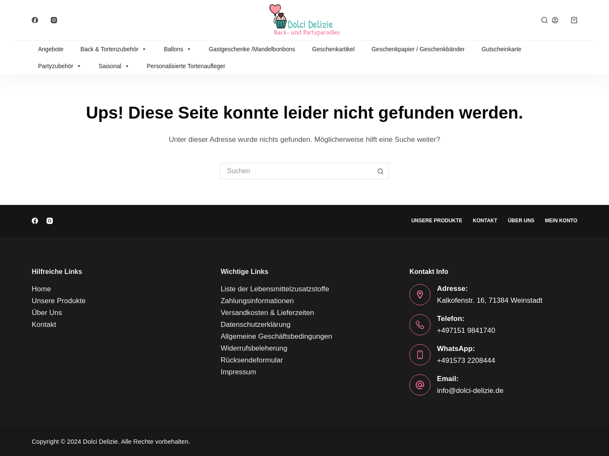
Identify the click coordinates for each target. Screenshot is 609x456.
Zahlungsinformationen (257, 301)
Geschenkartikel (333, 49)
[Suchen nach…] (296, 171)
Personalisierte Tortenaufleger (186, 66)
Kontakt (485, 221)
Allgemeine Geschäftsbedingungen (276, 336)
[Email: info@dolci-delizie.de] (420, 384)
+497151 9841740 (466, 330)
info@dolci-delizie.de (470, 391)
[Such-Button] (380, 171)
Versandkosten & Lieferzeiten (267, 313)
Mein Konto (561, 221)
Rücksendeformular (252, 360)
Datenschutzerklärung (256, 325)
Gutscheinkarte (501, 49)
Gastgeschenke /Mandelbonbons (251, 49)
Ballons (178, 49)
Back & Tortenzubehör (113, 49)
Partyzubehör (60, 66)
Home (41, 289)
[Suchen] (544, 20)
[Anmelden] (555, 20)
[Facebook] (35, 20)
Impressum (238, 372)
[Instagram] (54, 20)
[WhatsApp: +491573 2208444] (420, 354)
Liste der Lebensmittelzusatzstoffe (275, 289)
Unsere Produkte (436, 221)
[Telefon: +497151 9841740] (420, 324)
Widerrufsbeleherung (254, 348)
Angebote (50, 49)
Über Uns (521, 221)
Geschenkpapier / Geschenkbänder (417, 49)
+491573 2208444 (466, 361)
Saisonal (114, 66)
